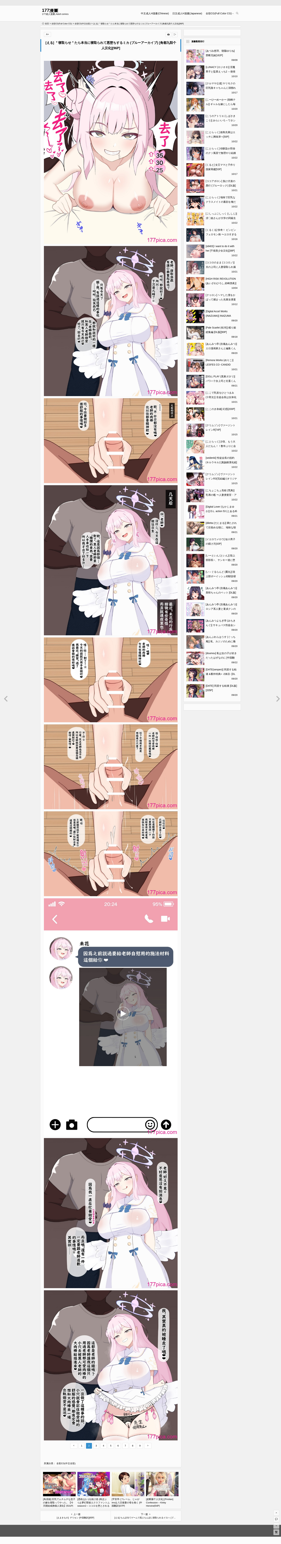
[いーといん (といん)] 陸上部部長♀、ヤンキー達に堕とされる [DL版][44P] (220, 560)
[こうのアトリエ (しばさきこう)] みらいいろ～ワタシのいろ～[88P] (220, 120)
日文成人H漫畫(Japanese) (187, 13)
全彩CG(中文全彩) (83, 24)
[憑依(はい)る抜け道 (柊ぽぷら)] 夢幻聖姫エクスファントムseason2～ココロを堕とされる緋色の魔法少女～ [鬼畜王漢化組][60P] (93, 1506)
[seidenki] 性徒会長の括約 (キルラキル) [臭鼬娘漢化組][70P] (221, 462)
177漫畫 (50, 10)
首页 (45, 24)
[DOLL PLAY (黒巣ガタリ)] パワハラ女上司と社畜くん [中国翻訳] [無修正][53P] (221, 381)
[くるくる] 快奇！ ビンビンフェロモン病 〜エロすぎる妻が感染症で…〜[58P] (221, 234)
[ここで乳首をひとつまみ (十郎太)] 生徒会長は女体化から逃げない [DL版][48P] (221, 397)
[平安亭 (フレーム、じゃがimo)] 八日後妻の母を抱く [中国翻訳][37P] (127, 1502)
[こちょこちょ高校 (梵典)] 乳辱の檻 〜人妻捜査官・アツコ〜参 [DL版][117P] (221, 495)
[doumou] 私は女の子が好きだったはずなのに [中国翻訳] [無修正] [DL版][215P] (221, 658)
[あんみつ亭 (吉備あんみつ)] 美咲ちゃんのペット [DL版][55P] (221, 592)
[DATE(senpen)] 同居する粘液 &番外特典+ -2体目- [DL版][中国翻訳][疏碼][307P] (221, 674)
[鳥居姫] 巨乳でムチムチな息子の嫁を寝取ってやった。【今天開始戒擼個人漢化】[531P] (59, 1502)
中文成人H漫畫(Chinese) (155, 13)
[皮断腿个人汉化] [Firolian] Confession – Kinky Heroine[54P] (159, 1502)
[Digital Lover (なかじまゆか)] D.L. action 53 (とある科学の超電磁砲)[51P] (221, 511)
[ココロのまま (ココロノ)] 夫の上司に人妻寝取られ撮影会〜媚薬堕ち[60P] (221, 267)
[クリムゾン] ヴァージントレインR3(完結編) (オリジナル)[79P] (221, 478)
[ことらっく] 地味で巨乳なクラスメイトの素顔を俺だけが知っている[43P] (221, 202)
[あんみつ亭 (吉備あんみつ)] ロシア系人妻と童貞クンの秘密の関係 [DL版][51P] (221, 609)
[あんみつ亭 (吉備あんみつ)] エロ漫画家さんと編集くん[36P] (221, 348)
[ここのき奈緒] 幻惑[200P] (220, 409)
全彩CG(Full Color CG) (219, 13)
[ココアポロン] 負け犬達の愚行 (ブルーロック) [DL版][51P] (221, 185)
